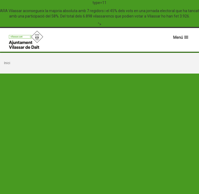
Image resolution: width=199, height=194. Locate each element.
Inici (7, 63)
